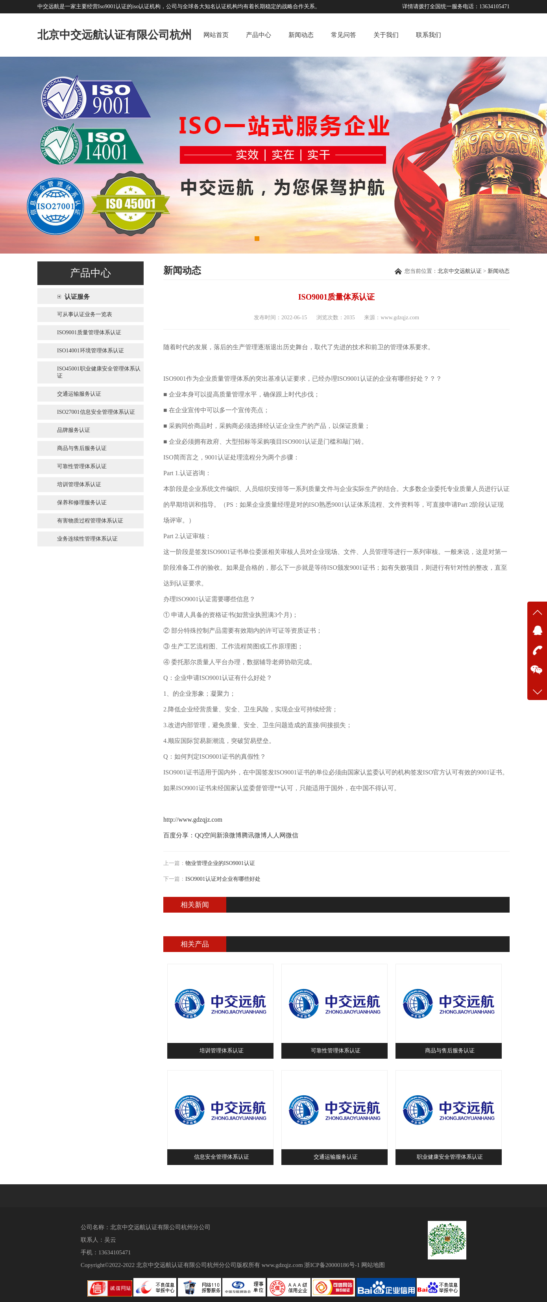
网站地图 (373, 1265)
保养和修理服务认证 (82, 503)
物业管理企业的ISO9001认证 (220, 863)
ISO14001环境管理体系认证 (90, 351)
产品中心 (258, 34)
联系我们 (428, 34)
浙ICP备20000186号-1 (332, 1265)
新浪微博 (229, 835)
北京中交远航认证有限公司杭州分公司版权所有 (198, 1265)
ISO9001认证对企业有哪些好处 (223, 879)
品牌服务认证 (73, 430)
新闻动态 (301, 34)
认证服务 (77, 296)
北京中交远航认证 (460, 271)
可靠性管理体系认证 (82, 466)
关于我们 (386, 34)
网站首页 (216, 34)
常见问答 (343, 34)
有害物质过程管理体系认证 (90, 521)
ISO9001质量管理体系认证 (89, 332)
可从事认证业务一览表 (84, 314)
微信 (292, 835)
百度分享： (179, 835)
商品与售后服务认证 (82, 448)
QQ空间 (205, 835)
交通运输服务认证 (79, 394)
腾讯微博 (254, 835)
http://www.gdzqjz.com (192, 819)
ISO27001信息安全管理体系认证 (96, 412)
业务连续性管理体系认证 (87, 539)
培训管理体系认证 (79, 484)
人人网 (276, 835)
